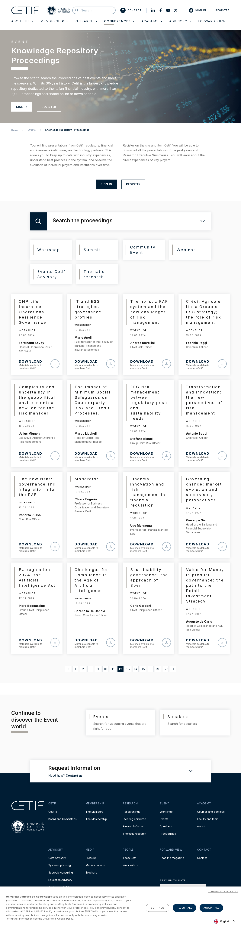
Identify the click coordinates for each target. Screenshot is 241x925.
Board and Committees (62, 819)
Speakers (166, 826)
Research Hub (131, 811)
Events (32, 129)
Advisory (180, 21)
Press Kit (91, 857)
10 (106, 669)
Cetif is (52, 811)
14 (136, 669)
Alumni (201, 826)
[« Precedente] (68, 669)
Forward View (212, 21)
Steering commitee (134, 819)
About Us (22, 21)
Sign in (197, 10)
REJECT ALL (184, 907)
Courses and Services (211, 811)
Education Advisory (60, 879)
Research (86, 21)
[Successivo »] (173, 669)
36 (158, 669)
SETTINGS (157, 907)
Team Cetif (129, 857)
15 (143, 669)
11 (113, 669)
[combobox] (224, 921)
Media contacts (95, 865)
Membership (54, 21)
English (222, 921)
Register (223, 10)
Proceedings (168, 833)
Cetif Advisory (57, 857)
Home (14, 130)
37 (166, 669)
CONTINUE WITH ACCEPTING (223, 891)
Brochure (91, 872)
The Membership (96, 819)
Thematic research (134, 833)
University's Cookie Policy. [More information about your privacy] (58, 918)
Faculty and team (207, 819)
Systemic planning (59, 865)
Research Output (133, 826)
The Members (94, 811)
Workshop (166, 811)
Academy (151, 21)
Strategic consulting (60, 872)
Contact (131, 10)
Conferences (119, 21)
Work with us (131, 865)
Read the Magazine (172, 857)
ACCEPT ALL (211, 907)
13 (128, 669)
